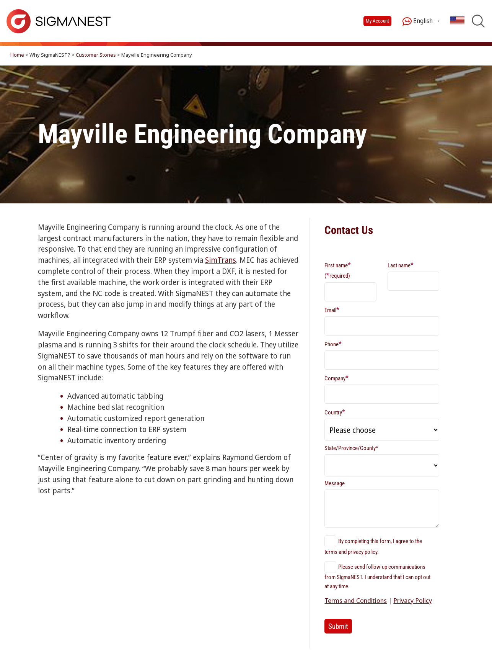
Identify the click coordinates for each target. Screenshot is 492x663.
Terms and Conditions (355, 600)
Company (336, 378)
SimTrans (220, 260)
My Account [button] (377, 21)
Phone (333, 344)
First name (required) (337, 270)
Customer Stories (96, 54)
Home (17, 54)
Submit (338, 626)
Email (331, 310)
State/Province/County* (351, 448)
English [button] (417, 21)
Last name (401, 265)
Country (334, 412)
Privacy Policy (412, 600)
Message (334, 483)
